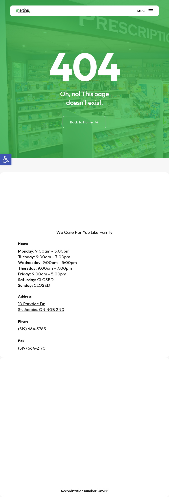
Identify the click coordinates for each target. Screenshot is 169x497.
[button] (5, 159)
